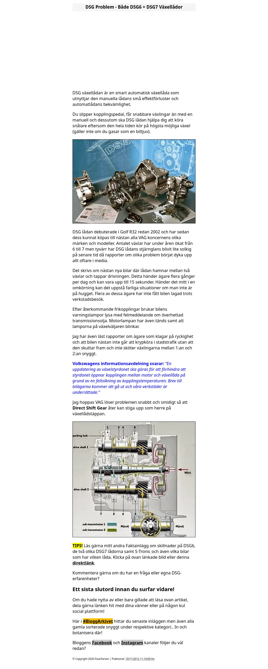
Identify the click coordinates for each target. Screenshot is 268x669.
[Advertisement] (134, 49)
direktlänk (83, 563)
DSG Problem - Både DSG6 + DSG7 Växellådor (133, 7)
